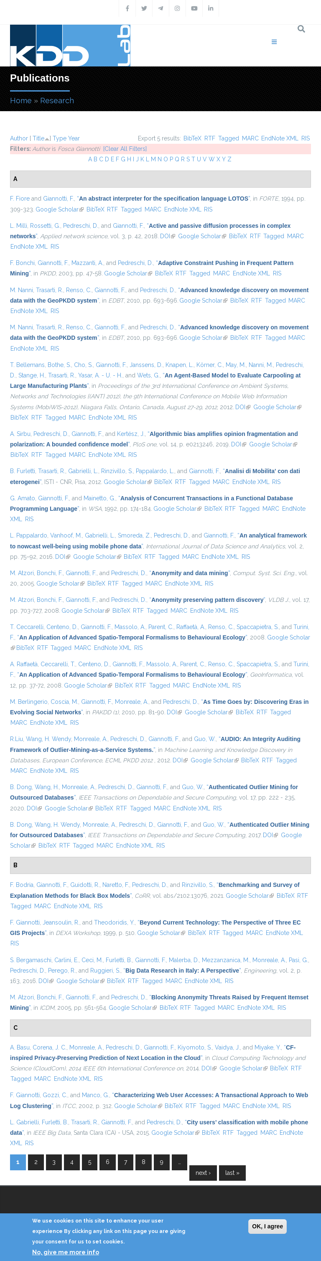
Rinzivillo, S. (117, 471)
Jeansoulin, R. (61, 922)
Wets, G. (148, 375)
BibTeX (192, 138)
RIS (305, 138)
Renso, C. (79, 290)
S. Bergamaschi (30, 960)
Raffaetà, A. (190, 627)
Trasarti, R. (49, 290)
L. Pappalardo (28, 535)
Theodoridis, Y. (114, 922)
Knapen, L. (180, 365)
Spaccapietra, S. (258, 627)
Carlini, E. (66, 960)
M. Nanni (21, 290)
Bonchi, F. (50, 573)
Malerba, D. (184, 960)
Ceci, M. (92, 960)
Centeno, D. (62, 627)
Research (57, 100)
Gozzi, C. (55, 1095)
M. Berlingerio (29, 701)
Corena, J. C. (49, 1047)
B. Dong (21, 787)
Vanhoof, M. (66, 535)
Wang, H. (47, 787)
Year (74, 138)
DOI (167, 236)
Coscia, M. (64, 701)
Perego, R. (62, 970)
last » (232, 1172)
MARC (250, 138)
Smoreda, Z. (134, 535)
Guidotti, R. (84, 884)
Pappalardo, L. (155, 471)
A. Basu (20, 1047)
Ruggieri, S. (105, 970)
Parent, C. (160, 627)
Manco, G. (95, 1095)
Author (19, 138)
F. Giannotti (25, 922)
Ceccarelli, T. (58, 664)
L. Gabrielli (24, 1122)
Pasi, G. (298, 960)
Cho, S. (83, 365)
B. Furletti (22, 471)
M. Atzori (22, 573)
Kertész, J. (131, 434)
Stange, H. (31, 375)
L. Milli (18, 225)
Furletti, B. (119, 960)
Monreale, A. (131, 701)
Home (21, 100)
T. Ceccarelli (26, 627)
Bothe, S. (59, 365)
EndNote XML (279, 138)
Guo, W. (205, 739)
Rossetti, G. (45, 225)
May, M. (236, 365)
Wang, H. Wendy (48, 739)
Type (59, 138)
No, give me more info (65, 1252)
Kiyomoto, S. (195, 1047)
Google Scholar (60, 209)
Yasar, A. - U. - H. (100, 375)
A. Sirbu (20, 434)
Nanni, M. (261, 365)
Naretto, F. (115, 884)
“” (163, 198)
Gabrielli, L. (83, 471)
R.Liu (16, 739)
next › (203, 1172)
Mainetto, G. (99, 498)
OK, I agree (267, 1226)
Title (38, 138)
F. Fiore (20, 198)
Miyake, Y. (268, 1047)
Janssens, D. (146, 365)
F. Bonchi (22, 263)
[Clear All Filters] (125, 148)
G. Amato (22, 498)
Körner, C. (209, 365)
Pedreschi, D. (80, 225)
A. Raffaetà (24, 664)
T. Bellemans (27, 365)
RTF (209, 138)
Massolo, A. (130, 627)
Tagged (228, 138)
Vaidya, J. (227, 1047)
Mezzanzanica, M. (226, 960)
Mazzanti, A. (87, 263)
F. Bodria (21, 884)
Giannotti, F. (58, 198)
